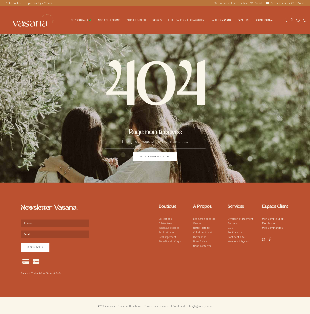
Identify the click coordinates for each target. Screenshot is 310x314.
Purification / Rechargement (173, 19)
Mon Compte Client (273, 217)
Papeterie (230, 19)
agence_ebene (204, 304)
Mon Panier (268, 221)
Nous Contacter (202, 244)
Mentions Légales (238, 239)
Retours (232, 221)
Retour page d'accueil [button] (154, 154)
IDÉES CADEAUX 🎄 (67, 19)
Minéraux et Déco (169, 226)
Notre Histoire (201, 226)
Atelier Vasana (208, 19)
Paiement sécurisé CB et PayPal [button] (287, 3)
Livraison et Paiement (240, 217)
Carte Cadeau (251, 19)
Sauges (143, 19)
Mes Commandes (272, 226)
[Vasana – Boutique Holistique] (26, 19)
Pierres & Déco (122, 19)
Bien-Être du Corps (170, 239)
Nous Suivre (200, 239)
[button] (283, 19)
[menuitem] (239, 3)
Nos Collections (95, 19)
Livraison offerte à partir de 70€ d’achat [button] (240, 3)
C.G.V (230, 226)
